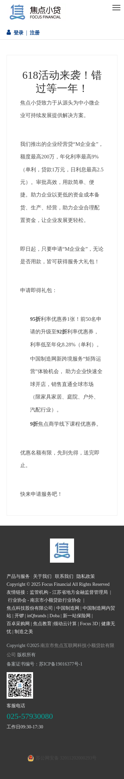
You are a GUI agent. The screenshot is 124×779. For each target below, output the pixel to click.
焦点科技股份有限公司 (30, 608)
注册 (35, 32)
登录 (18, 32)
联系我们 (64, 576)
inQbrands (36, 615)
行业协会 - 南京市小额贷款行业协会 (44, 600)
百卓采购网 (18, 623)
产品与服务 (18, 576)
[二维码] (20, 685)
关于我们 (42, 576)
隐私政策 (85, 576)
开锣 (19, 615)
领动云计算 (65, 623)
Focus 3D (89, 623)
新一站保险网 (77, 615)
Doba (55, 615)
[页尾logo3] (62, 551)
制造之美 (24, 631)
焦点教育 (42, 623)
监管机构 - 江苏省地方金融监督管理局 (69, 592)
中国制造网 (67, 608)
